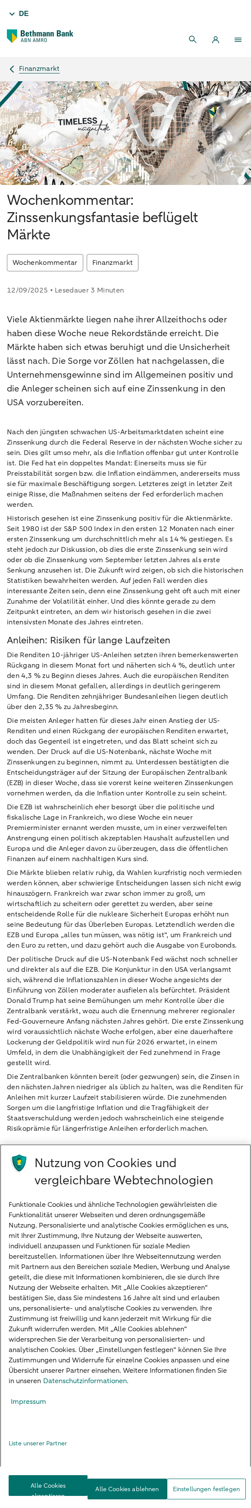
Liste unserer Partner (38, 1443)
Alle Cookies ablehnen (127, 1489)
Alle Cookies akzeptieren (48, 1489)
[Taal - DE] (18, 13)
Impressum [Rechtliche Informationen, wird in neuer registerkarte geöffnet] (28, 1401)
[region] (125, 1326)
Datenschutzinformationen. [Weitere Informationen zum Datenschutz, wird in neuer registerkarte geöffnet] (86, 1381)
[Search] (193, 39)
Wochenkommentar (45, 262)
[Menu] (238, 39)
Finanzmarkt (112, 262)
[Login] (215, 39)
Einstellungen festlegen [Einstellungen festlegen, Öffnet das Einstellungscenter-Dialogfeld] (206, 1489)
